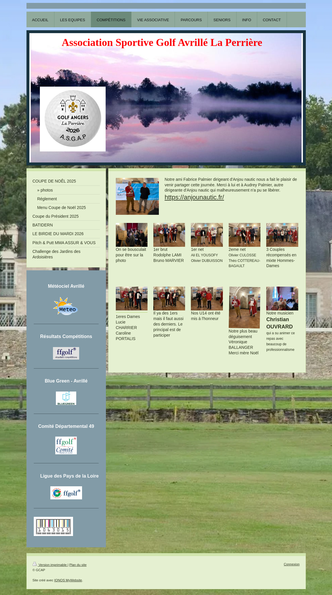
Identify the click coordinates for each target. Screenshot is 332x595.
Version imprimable (50, 565)
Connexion (291, 564)
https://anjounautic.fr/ (194, 197)
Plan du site (77, 565)
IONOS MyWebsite (68, 580)
